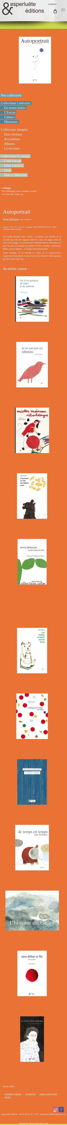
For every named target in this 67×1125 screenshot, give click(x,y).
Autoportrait (30, 1094)
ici (22, 194)
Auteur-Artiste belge (48, 1094)
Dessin (8, 1097)
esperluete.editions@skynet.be (53, 1114)
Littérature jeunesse (13, 1094)
